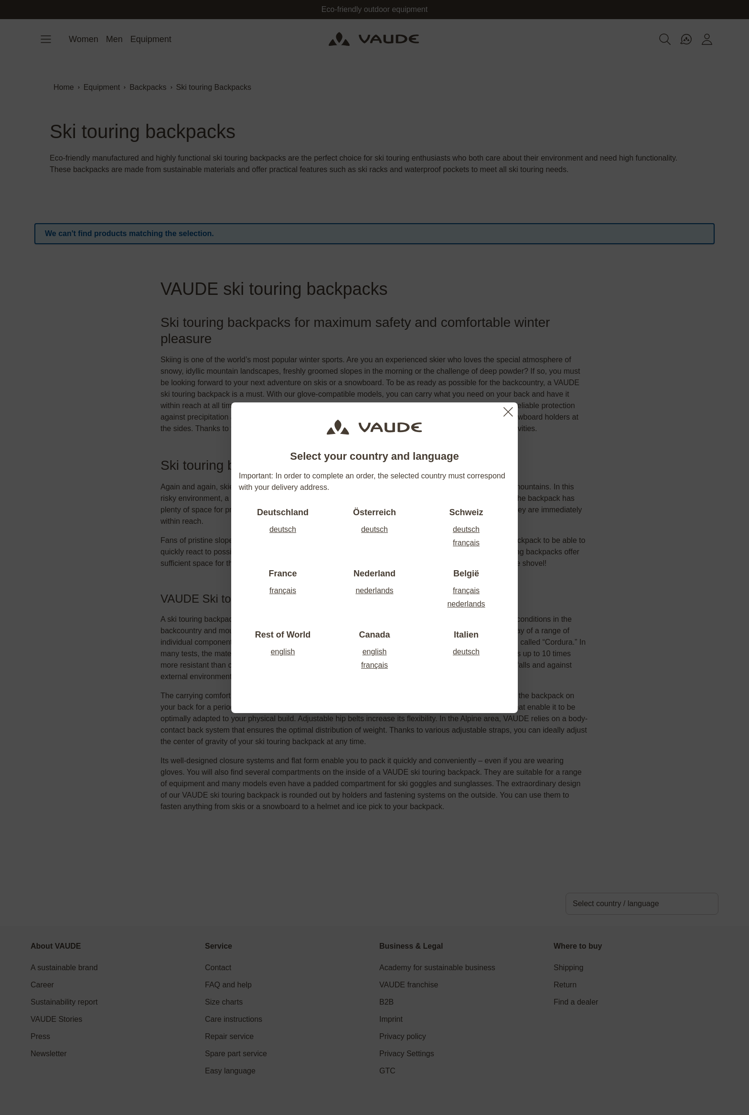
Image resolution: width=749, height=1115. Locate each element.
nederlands (374, 590)
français (466, 543)
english (283, 652)
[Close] (508, 412)
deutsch (282, 529)
